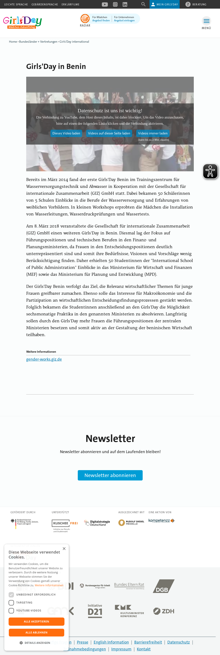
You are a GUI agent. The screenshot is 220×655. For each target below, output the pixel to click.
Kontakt (144, 649)
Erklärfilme (70, 4)
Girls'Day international (74, 42)
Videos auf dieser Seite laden (109, 133)
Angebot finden (101, 20)
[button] (36, 642)
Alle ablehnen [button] (36, 632)
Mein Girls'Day (167, 4)
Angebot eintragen (124, 20)
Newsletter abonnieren (110, 475)
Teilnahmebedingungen (84, 649)
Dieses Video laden (66, 133)
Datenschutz (178, 642)
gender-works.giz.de (44, 359)
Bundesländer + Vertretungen (38, 42)
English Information (111, 642)
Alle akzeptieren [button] (36, 621)
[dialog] (36, 597)
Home (13, 42)
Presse (82, 642)
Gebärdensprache (45, 4)
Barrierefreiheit (148, 642)
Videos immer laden (153, 133)
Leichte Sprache (16, 4)
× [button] (64, 549)
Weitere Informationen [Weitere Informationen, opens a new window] (49, 585)
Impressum (121, 649)
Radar (85, 25)
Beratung (199, 4)
